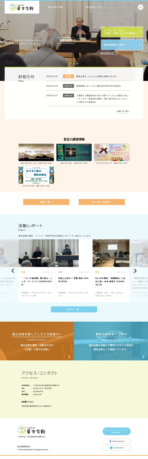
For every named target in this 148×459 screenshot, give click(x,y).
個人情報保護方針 (23, 450)
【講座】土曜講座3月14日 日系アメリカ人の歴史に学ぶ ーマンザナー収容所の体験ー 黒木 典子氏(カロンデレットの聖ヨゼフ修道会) (102, 99)
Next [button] (135, 271)
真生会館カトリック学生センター (116, 435)
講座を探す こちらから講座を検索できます (96, 76)
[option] (74, 270)
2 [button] (74, 65)
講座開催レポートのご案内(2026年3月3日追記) (98, 86)
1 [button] (70, 65)
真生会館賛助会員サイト (109, 53)
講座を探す (66, 40)
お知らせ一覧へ (123, 111)
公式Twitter (118, 451)
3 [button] (77, 65)
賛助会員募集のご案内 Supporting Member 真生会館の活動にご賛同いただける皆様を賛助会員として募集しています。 (111, 343)
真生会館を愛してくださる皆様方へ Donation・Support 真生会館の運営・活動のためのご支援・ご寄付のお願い (37, 343)
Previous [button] (13, 271)
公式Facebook (118, 444)
